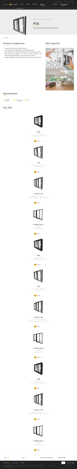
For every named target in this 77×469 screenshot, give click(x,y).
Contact (55, 4)
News (27, 4)
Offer (21, 4)
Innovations (61, 457)
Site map (22, 462)
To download (58, 1)
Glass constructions (46, 457)
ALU (7, 458)
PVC (13, 8)
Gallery (34, 4)
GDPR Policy (15, 462)
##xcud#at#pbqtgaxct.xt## (11, 466)
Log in (66, 1)
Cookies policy (6, 462)
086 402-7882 (52, 465)
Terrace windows (19, 8)
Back (5, 37)
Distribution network (64, 4)
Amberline (5, 8)
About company (43, 4)
